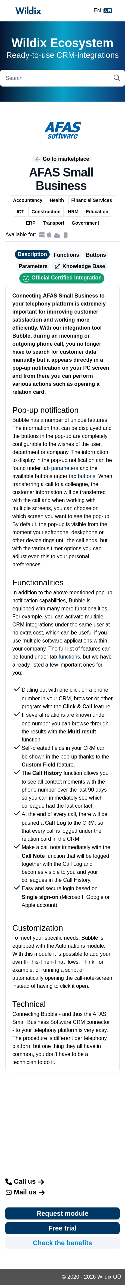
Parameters (33, 266)
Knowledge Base (79, 266)
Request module (63, 1213)
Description (32, 254)
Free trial (62, 1228)
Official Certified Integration (62, 279)
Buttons (96, 255)
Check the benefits (62, 1243)
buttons (86, 476)
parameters (64, 468)
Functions (66, 255)
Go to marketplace (61, 159)
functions (69, 657)
